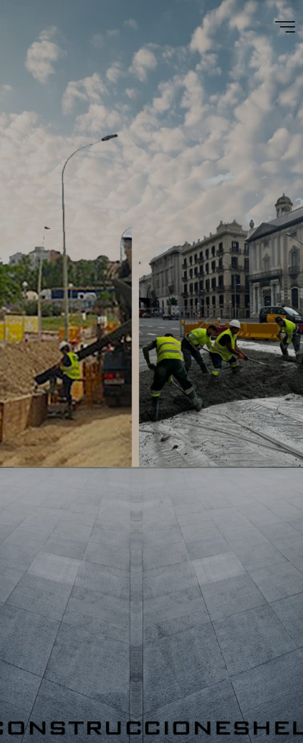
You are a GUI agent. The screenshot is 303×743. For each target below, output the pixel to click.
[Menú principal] (285, 26)
